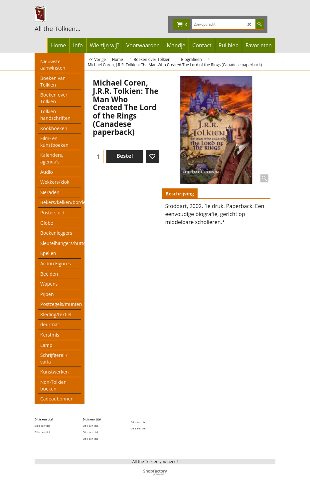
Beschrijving (180, 193)
